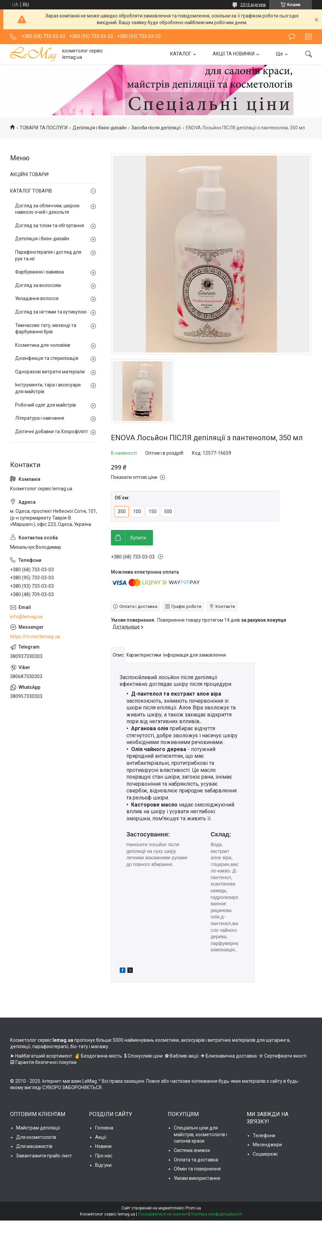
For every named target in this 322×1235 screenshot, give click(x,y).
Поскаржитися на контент (163, 1214)
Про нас (103, 1155)
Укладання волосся (36, 298)
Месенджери (267, 1144)
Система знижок (192, 1150)
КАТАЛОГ (180, 53)
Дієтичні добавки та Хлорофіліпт (51, 431)
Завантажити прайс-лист (44, 1155)
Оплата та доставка (196, 1159)
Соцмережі (265, 1154)
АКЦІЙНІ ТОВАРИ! (29, 174)
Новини (103, 1146)
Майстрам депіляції (38, 1127)
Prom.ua (193, 1208)
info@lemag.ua (26, 616)
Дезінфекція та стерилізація (46, 358)
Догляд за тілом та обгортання (49, 225)
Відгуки (103, 1165)
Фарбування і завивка (39, 272)
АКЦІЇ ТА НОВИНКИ (233, 53)
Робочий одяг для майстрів (45, 405)
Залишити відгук (292, 36)
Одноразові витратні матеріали (50, 371)
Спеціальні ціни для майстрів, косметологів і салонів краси (200, 1134)
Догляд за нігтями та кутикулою (51, 312)
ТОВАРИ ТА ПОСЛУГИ (43, 127)
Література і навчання (39, 418)
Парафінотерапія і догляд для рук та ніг (48, 255)
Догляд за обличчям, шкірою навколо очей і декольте (47, 209)
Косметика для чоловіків (42, 345)
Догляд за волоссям (38, 285)
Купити (138, 537)
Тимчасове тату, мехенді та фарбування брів (45, 329)
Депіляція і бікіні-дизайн (100, 127)
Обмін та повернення (197, 1168)
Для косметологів (36, 1137)
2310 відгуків (253, 4)
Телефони (264, 1135)
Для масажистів (34, 1146)
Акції (100, 1137)
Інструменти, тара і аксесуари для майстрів (48, 388)
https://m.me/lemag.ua (35, 636)
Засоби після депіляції (156, 127)
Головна (104, 1127)
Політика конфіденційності (216, 1214)
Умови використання (197, 1178)
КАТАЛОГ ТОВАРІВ (31, 191)
